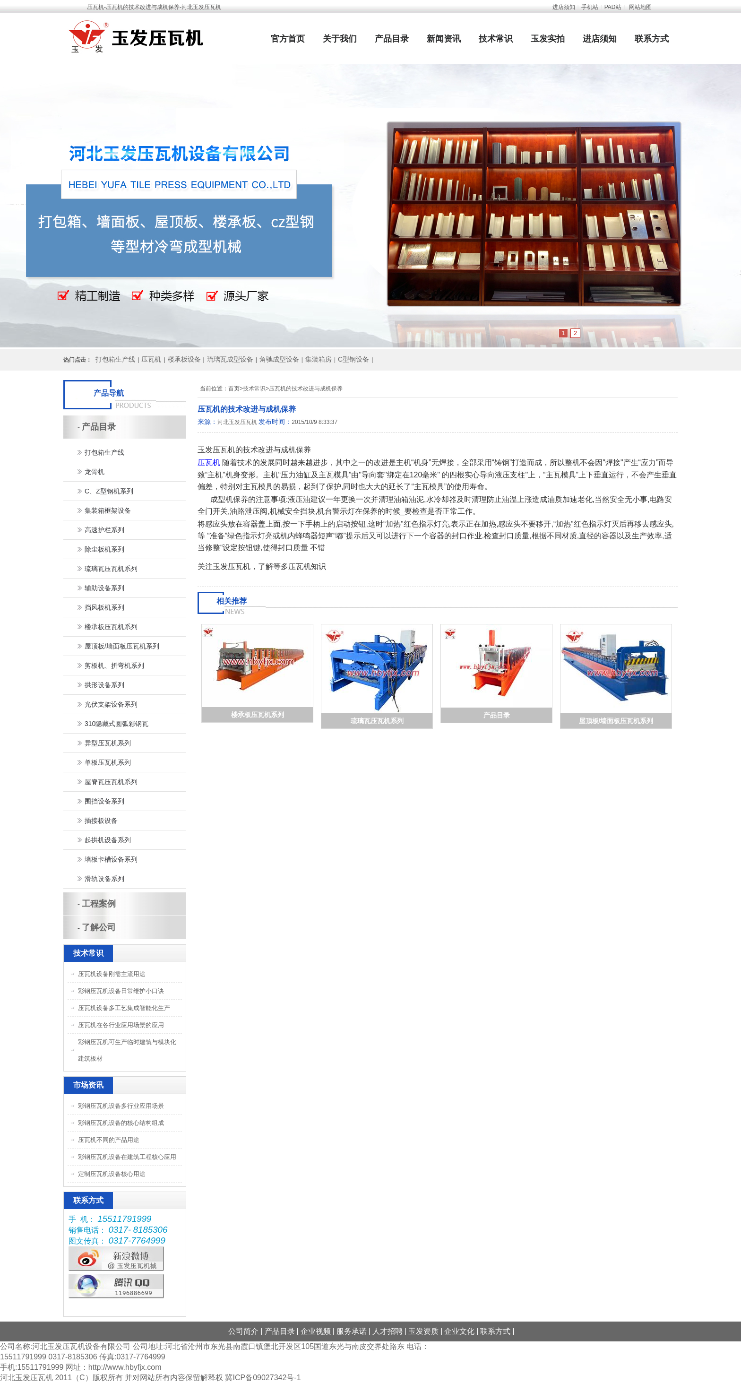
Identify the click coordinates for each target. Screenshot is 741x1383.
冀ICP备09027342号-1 (263, 1378)
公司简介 (243, 1331)
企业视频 (316, 1331)
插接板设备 (101, 820)
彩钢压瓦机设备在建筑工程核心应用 (127, 1156)
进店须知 (563, 7)
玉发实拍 (548, 38)
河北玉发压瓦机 (237, 422)
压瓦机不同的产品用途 (108, 1139)
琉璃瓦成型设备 (230, 359)
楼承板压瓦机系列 (257, 714)
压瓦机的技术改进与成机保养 (306, 388)
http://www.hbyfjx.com (125, 1367)
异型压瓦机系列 (108, 743)
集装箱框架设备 (108, 510)
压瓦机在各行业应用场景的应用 (121, 1025)
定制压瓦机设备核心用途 (112, 1173)
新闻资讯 (444, 38)
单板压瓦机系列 (108, 762)
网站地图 (640, 7)
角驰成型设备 (279, 359)
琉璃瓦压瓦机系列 (377, 721)
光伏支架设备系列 (111, 704)
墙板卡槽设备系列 (111, 859)
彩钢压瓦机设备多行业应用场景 (121, 1105)
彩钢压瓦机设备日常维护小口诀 (121, 990)
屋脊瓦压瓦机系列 (111, 782)
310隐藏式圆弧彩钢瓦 (116, 723)
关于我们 (340, 38)
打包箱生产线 (115, 359)
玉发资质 (423, 1331)
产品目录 (392, 38)
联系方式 (652, 38)
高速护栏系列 (104, 530)
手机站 (589, 7)
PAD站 (612, 7)
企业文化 (459, 1331)
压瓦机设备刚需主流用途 (112, 973)
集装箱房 (318, 359)
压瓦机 (151, 359)
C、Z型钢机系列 (109, 491)
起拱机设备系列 (108, 840)
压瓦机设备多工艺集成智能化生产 (124, 1007)
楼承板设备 (184, 359)
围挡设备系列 (104, 801)
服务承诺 (351, 1331)
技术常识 (496, 38)
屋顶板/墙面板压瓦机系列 (616, 721)
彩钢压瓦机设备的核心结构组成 (121, 1122)
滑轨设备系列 (104, 878)
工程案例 (99, 903)
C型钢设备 (353, 359)
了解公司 (99, 927)
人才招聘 (387, 1331)
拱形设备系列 (104, 685)
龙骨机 (94, 471)
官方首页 (288, 38)
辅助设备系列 (104, 588)
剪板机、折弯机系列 (114, 665)
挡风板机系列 (104, 607)
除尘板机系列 (104, 549)
